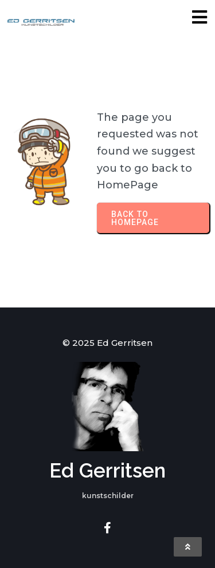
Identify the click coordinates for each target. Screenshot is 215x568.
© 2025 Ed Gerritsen (107, 342)
